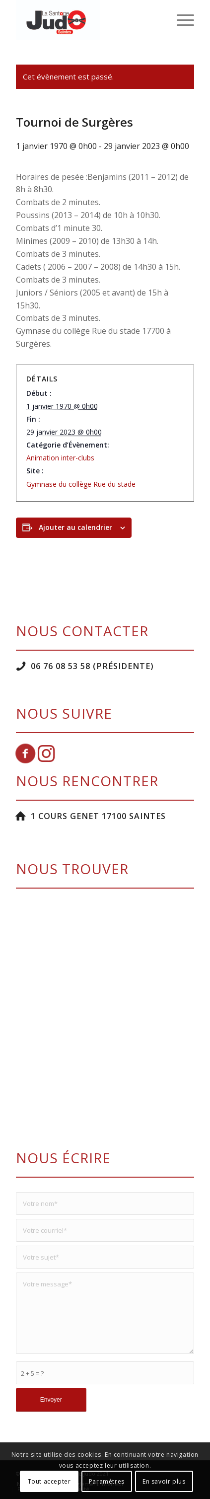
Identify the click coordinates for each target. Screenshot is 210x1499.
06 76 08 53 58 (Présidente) (92, 666)
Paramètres (107, 1481)
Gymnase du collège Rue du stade (81, 484)
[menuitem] (180, 20)
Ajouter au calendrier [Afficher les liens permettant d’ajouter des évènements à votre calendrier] (75, 527)
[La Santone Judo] (87, 20)
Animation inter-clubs (60, 457)
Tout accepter (49, 1481)
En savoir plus (163, 1481)
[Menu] (180, 20)
